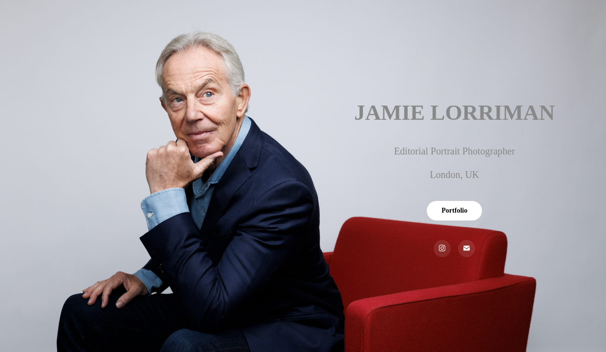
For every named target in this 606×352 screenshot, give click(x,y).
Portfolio (454, 210)
